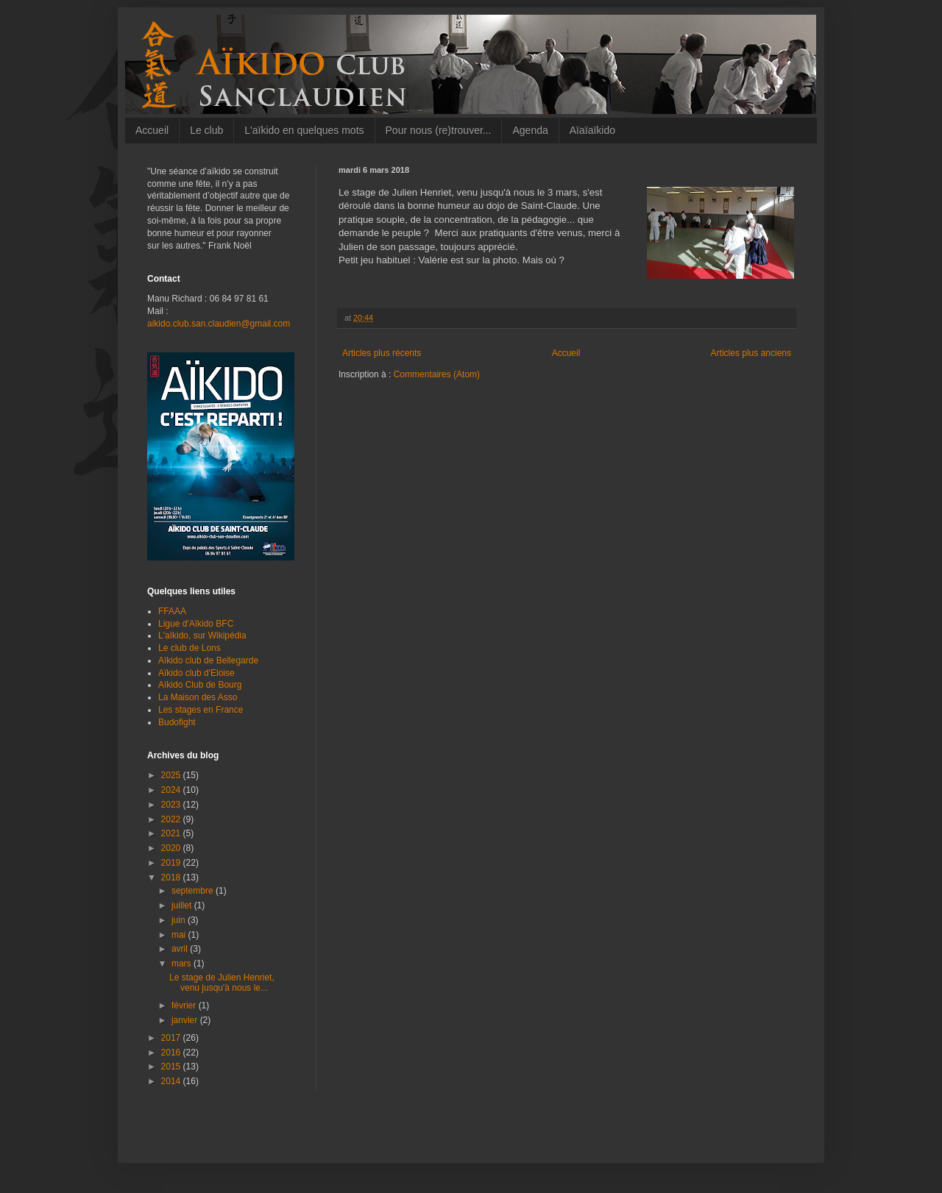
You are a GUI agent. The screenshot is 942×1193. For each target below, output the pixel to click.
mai (179, 935)
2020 (172, 848)
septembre (193, 891)
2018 (172, 877)
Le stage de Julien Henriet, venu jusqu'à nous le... (222, 982)
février (185, 1005)
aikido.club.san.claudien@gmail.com (218, 323)
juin (179, 920)
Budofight (177, 722)
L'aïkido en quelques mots (304, 130)
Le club (206, 130)
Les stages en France (200, 710)
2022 (172, 819)
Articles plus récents (381, 353)
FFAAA (172, 611)
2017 (172, 1038)
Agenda (530, 130)
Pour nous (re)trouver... (439, 130)
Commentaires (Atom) (437, 374)
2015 (172, 1066)
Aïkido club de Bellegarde (208, 660)
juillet (182, 905)
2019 (172, 863)
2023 (172, 805)
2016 (172, 1052)
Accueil (152, 130)
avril (180, 949)
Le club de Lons (189, 648)
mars (182, 963)
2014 (172, 1081)
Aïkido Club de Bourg (199, 685)
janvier (185, 1020)
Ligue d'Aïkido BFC (195, 624)
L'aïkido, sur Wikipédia (202, 635)
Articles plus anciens (751, 353)
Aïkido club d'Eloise (196, 673)
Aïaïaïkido (592, 130)
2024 (172, 790)
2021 (172, 833)
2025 (172, 775)
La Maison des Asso (197, 697)
